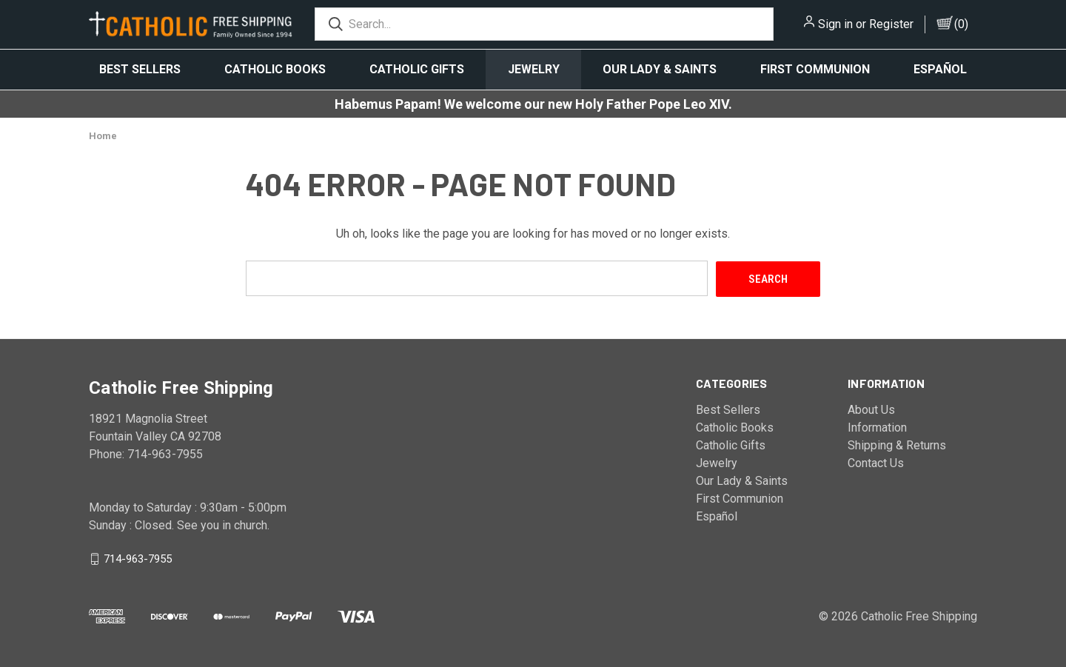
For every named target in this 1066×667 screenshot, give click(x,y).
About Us (871, 409)
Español (940, 69)
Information (877, 427)
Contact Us (876, 462)
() (961, 24)
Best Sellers (140, 69)
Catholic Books (275, 69)
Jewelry (534, 69)
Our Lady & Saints (660, 69)
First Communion (815, 69)
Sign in (835, 24)
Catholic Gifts (416, 69)
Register (891, 24)
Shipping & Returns (897, 445)
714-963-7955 (138, 558)
